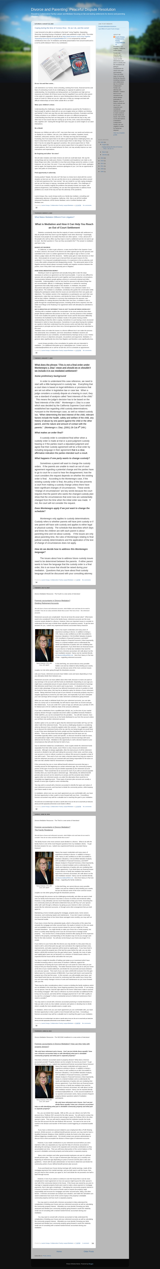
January (104, 154)
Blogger (91, 1264)
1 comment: (86, 1243)
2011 (102, 166)
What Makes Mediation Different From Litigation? (54, 217)
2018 (102, 160)
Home (59, 1251)
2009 (102, 169)
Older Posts (89, 1251)
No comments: (87, 205)
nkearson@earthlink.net (65, 655)
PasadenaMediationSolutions (107, 26)
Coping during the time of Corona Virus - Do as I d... (112, 147)
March (104, 152)
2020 (102, 142)
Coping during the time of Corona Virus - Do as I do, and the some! (62, 28)
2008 (102, 171)
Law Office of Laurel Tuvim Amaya (108, 29)
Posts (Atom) (47, 1256)
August (104, 144)
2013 (102, 163)
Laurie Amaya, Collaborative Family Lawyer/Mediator (120, 40)
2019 (102, 158)
